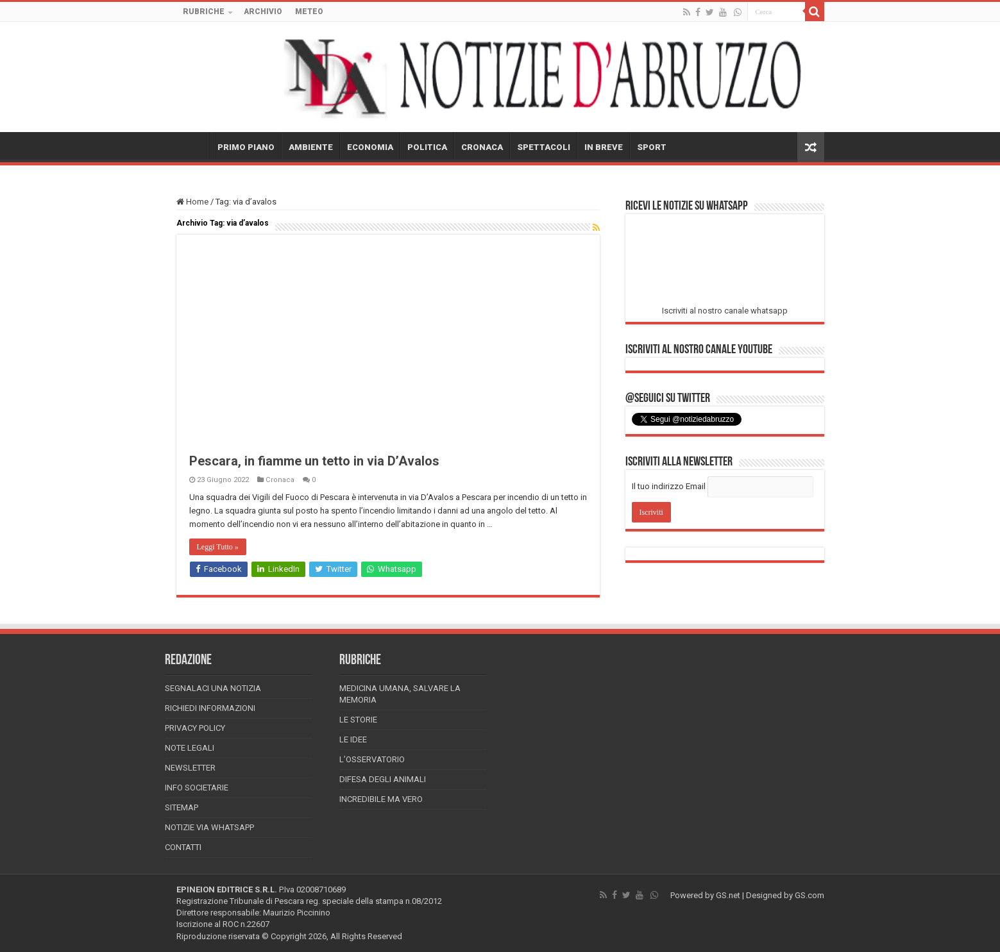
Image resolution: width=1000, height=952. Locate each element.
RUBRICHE (204, 11)
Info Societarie (196, 787)
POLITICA (427, 147)
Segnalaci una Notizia (213, 688)
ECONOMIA (370, 147)
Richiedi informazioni (210, 708)
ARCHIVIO (263, 11)
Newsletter (190, 767)
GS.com (809, 895)
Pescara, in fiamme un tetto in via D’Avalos (314, 461)
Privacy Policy (195, 728)
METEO (309, 11)
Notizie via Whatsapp (209, 827)
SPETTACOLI (543, 147)
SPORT (651, 147)
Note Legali (189, 748)
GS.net (728, 895)
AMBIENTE (311, 147)
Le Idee (353, 739)
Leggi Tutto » (218, 546)
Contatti (183, 847)
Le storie (358, 719)
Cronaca (280, 480)
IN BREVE (603, 147)
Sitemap (181, 807)
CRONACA (482, 147)
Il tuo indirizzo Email (669, 486)
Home (192, 201)
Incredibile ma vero (381, 799)
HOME (193, 145)
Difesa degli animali (382, 779)
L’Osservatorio (372, 759)
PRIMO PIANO (246, 147)
